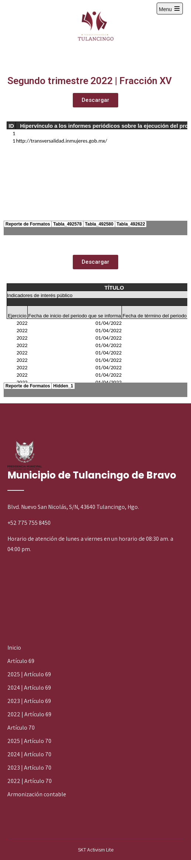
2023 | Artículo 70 (29, 767)
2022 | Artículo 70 (29, 781)
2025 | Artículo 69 (29, 674)
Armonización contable (36, 794)
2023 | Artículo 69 (29, 701)
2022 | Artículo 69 (29, 714)
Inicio (14, 647)
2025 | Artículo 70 (29, 741)
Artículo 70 (21, 727)
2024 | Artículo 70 (29, 754)
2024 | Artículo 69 (29, 687)
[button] (95, 100)
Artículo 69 (20, 661)
